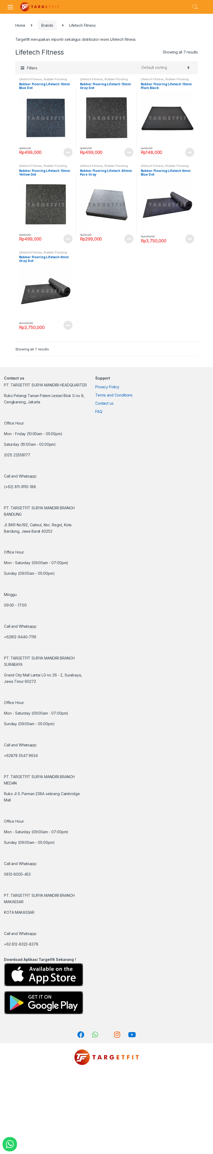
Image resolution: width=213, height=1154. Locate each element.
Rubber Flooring (55, 79)
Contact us (104, 403)
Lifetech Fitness (30, 79)
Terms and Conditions (114, 395)
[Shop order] (165, 67)
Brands (47, 25)
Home (20, 25)
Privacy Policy (107, 387)
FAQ (98, 411)
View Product (67, 152)
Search (195, 7)
